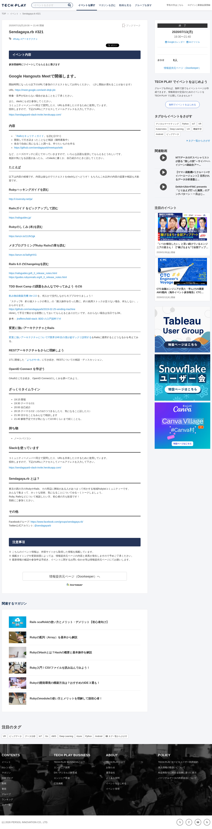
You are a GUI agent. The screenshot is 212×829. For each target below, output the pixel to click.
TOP (4, 14)
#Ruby (16, 39)
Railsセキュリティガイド (30, 136)
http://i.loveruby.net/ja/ (20, 199)
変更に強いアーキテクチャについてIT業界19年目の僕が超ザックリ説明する (50, 337)
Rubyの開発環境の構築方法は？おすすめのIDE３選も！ (65, 682)
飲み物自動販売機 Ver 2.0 (23, 295)
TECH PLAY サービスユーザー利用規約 (178, 762)
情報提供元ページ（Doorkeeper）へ (74, 576)
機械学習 (197, 129)
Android (159, 134)
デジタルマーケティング (167, 124)
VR (199, 124)
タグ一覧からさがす (198, 140)
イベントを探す (86, 5)
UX (188, 129)
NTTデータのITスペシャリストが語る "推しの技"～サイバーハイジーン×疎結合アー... (193, 161)
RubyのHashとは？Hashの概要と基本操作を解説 (61, 652)
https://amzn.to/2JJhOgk (22, 236)
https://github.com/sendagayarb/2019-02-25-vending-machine (42, 309)
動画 (4, 783)
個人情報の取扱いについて (171, 767)
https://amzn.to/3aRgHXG (23, 254)
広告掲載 (58, 783)
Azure (79, 736)
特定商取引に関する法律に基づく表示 (177, 772)
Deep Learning (177, 129)
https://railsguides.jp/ (20, 217)
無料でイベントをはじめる (182, 104)
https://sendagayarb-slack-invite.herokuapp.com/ (35, 114)
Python (185, 124)
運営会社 (110, 772)
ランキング (7, 799)
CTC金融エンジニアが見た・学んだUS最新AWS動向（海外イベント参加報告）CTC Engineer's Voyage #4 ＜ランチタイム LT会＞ (182, 292)
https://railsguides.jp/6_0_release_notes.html (33, 273)
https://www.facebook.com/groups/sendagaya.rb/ (57, 521)
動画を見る (125, 5)
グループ (6, 794)
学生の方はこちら (175, 5)
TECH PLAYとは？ (115, 762)
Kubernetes (161, 129)
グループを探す (143, 5)
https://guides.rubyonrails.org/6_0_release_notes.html (38, 277)
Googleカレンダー (175, 42)
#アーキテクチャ (29, 39)
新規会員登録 (204, 5)
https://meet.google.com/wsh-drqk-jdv (35, 90)
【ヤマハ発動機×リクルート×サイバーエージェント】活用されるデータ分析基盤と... (193, 176)
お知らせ (110, 767)
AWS (53, 736)
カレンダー (7, 767)
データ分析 (30, 736)
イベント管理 (113, 788)
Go (46, 736)
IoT (193, 124)
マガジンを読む (107, 5)
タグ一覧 (6, 804)
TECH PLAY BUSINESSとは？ (69, 762)
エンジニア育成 (62, 778)
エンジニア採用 (62, 767)
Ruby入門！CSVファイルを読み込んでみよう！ (60, 667)
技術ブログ (7, 778)
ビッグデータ (172, 134)
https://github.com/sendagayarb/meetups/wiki (38, 147)
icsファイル (193, 42)
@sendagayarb (42, 525)
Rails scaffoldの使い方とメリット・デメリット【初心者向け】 (69, 622)
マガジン (6, 772)
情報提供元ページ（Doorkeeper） (182, 68)
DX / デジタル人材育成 (65, 772)
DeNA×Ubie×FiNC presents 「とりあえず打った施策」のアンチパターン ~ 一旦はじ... (193, 190)
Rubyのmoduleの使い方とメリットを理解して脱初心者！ (66, 698)
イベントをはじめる (116, 783)
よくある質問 (113, 778)
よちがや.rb (33, 359)
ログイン (192, 5)
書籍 (4, 788)
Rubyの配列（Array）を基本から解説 (53, 637)
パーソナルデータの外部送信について (177, 778)
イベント (14, 14)
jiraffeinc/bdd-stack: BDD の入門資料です (39, 318)
